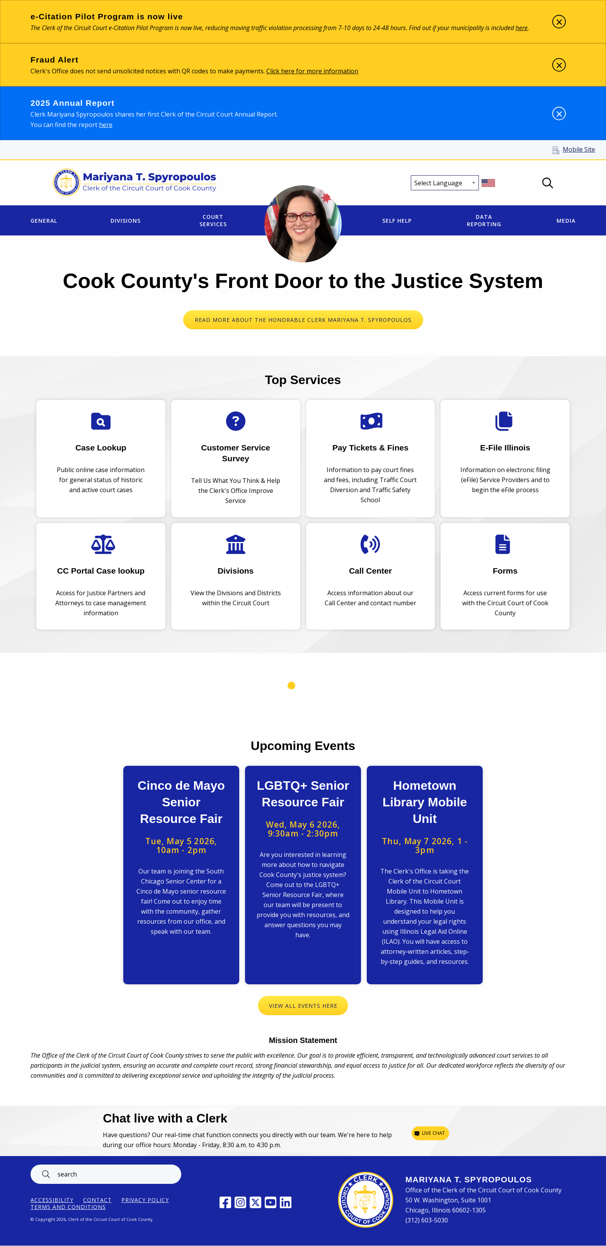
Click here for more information (312, 71)
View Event (181, 875)
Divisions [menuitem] (126, 220)
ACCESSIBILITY (52, 1200)
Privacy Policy (145, 1200)
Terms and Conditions (68, 1207)
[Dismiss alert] (559, 22)
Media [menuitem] (566, 220)
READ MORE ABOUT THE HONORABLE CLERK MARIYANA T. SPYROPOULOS (303, 319)
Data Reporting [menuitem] (484, 220)
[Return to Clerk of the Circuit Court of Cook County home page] (135, 183)
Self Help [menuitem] (397, 220)
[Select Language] (445, 182)
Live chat (433, 1132)
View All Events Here (303, 1005)
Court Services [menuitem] (213, 220)
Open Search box (547, 183)
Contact (97, 1200)
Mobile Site (579, 149)
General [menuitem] (44, 220)
